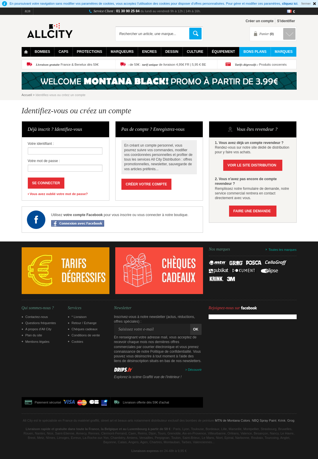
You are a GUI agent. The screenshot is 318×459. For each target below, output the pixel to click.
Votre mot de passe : (44, 161)
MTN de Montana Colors (232, 420)
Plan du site (33, 335)
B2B (27, 11)
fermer (306, 3)
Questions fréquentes (40, 323)
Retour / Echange (84, 323)
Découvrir (195, 369)
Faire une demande (252, 211)
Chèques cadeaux (85, 329)
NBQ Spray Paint (264, 420)
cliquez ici (290, 3)
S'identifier (286, 21)
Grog (290, 420)
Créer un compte (260, 21)
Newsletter (123, 308)
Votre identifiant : (41, 144)
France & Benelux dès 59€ (67, 64)
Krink (282, 420)
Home (26, 52)
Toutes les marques (282, 249)
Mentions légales (37, 341)
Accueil (27, 95)
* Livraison (79, 317)
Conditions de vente (86, 335)
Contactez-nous (36, 317)
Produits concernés (261, 64)
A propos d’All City (38, 329)
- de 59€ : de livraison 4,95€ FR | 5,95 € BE (167, 64)
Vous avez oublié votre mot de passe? (59, 194)
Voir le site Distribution (252, 165)
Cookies (77, 341)
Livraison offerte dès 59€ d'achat (146, 402)
